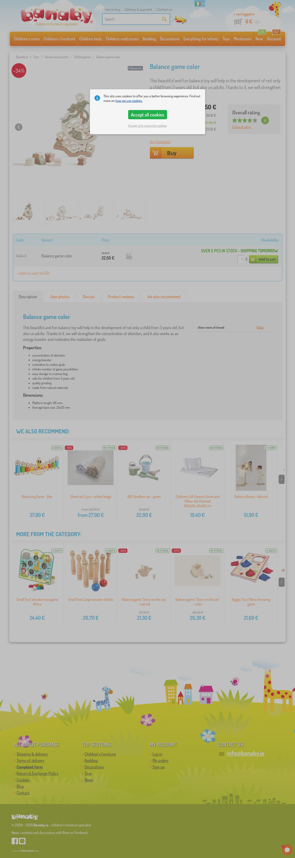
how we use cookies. (129, 100)
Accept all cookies (147, 115)
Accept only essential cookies (147, 125)
